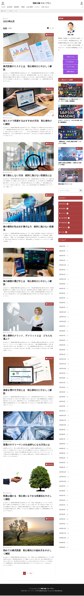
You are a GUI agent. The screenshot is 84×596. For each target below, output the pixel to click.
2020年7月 (63, 443)
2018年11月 (64, 539)
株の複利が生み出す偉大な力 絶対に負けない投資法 (28, 228)
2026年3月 (63, 252)
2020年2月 (63, 467)
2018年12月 (64, 534)
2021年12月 (64, 362)
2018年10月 (64, 544)
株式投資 (9, 7)
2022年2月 (63, 352)
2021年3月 (63, 405)
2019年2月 (63, 525)
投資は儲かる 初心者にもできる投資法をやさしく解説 (27, 498)
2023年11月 (64, 280)
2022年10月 (64, 324)
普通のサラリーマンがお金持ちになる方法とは (26, 445)
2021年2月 (63, 410)
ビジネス (37, 7)
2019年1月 (63, 530)
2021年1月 (63, 415)
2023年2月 (63, 309)
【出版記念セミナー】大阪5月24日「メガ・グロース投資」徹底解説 (69, 100)
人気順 (10, 28)
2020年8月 (63, 439)
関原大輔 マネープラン (42, 3)
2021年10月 (64, 371)
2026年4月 (63, 247)
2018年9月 (63, 549)
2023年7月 (63, 290)
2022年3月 (63, 347)
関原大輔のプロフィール (65, 184)
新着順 (5, 28)
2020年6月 (63, 448)
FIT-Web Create (42, 591)
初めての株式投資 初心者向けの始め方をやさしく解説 (27, 552)
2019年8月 (63, 496)
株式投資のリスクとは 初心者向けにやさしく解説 (27, 68)
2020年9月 (63, 434)
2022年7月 (63, 338)
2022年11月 (64, 319)
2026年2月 (63, 256)
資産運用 (16, 7)
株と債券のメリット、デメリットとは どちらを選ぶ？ (27, 337)
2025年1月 (63, 271)
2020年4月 (63, 458)
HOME (3, 7)
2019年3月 (63, 520)
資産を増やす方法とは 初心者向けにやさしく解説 (27, 392)
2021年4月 (63, 400)
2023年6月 (63, 295)
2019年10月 (64, 487)
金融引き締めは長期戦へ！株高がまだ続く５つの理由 (70, 163)
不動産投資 (65, 223)
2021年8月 (63, 381)
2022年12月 (64, 314)
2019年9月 (63, 491)
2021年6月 (63, 391)
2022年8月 (63, 333)
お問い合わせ (45, 7)
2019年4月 (63, 515)
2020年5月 (63, 453)
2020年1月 (63, 472)
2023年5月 (63, 300)
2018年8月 (63, 554)
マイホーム (65, 228)
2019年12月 (64, 477)
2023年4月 (63, 304)
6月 (16, 11)
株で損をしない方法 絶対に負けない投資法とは (27, 175)
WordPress (58, 591)
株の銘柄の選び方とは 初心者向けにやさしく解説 (27, 283)
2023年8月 (63, 285)
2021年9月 (63, 376)
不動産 (23, 7)
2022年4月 (63, 343)
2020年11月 (64, 424)
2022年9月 (63, 328)
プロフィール (70, 57)
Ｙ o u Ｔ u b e (70, 66)
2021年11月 (64, 367)
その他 (80, 169)
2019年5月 (63, 511)
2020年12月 (64, 419)
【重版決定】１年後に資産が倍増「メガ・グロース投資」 (70, 142)
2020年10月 (64, 429)
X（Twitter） (70, 62)
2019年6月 (63, 506)
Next (31, 573)
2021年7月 (63, 386)
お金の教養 (29, 7)
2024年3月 (63, 276)
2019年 (11, 11)
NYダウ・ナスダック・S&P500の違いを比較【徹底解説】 (70, 121)
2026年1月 (63, 261)
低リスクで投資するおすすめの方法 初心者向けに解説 (27, 122)
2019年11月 (64, 482)
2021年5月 (63, 395)
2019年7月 (63, 501)
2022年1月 (63, 357)
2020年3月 (63, 463)
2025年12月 (64, 266)
